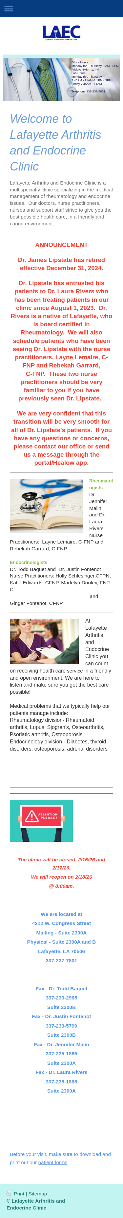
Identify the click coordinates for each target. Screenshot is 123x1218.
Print (16, 1193)
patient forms (52, 1162)
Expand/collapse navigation (61, 9)
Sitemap (38, 1193)
